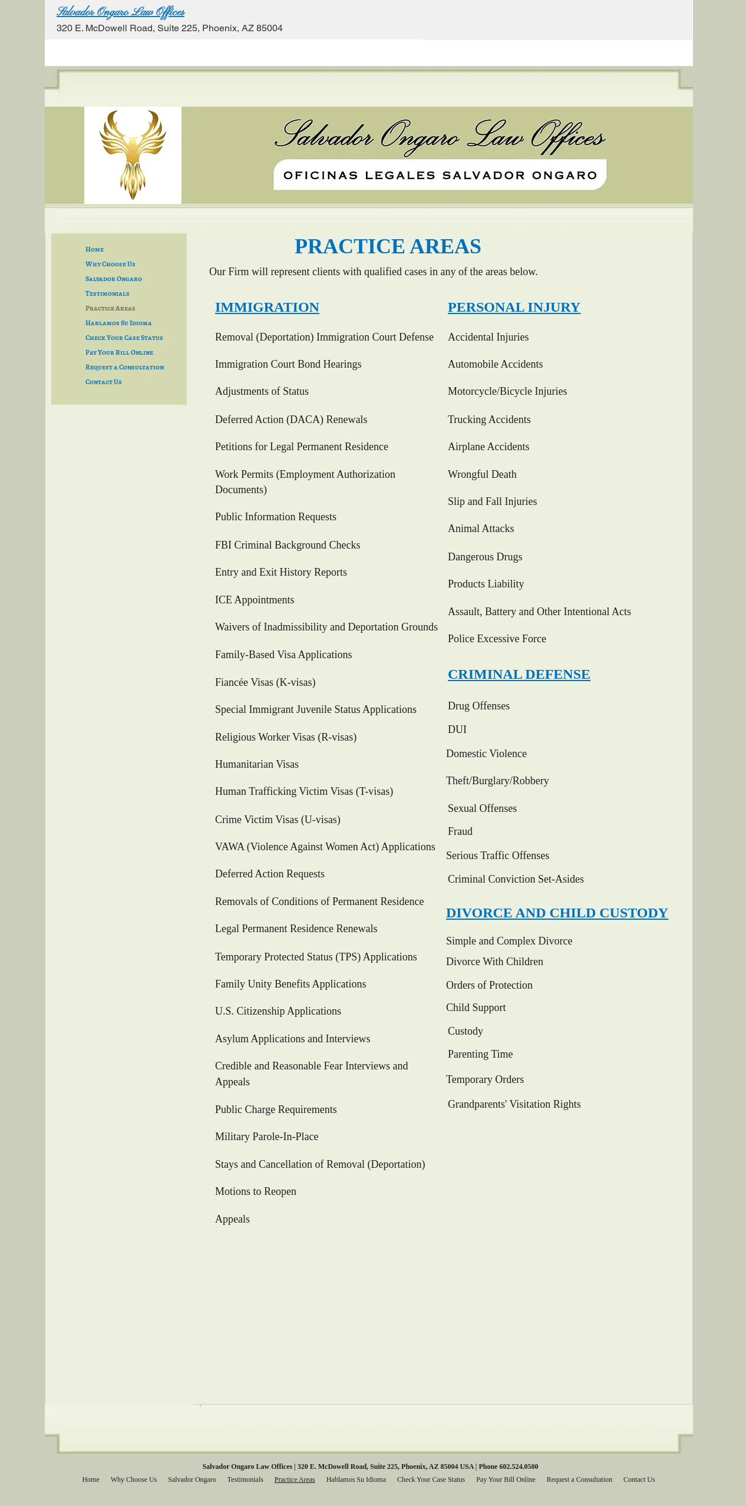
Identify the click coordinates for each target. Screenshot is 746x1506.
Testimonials (107, 293)
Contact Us (103, 382)
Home (94, 249)
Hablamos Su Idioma (118, 323)
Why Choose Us (110, 264)
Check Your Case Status (124, 337)
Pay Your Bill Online (119, 352)
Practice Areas (110, 308)
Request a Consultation (124, 367)
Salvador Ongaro (113, 278)
